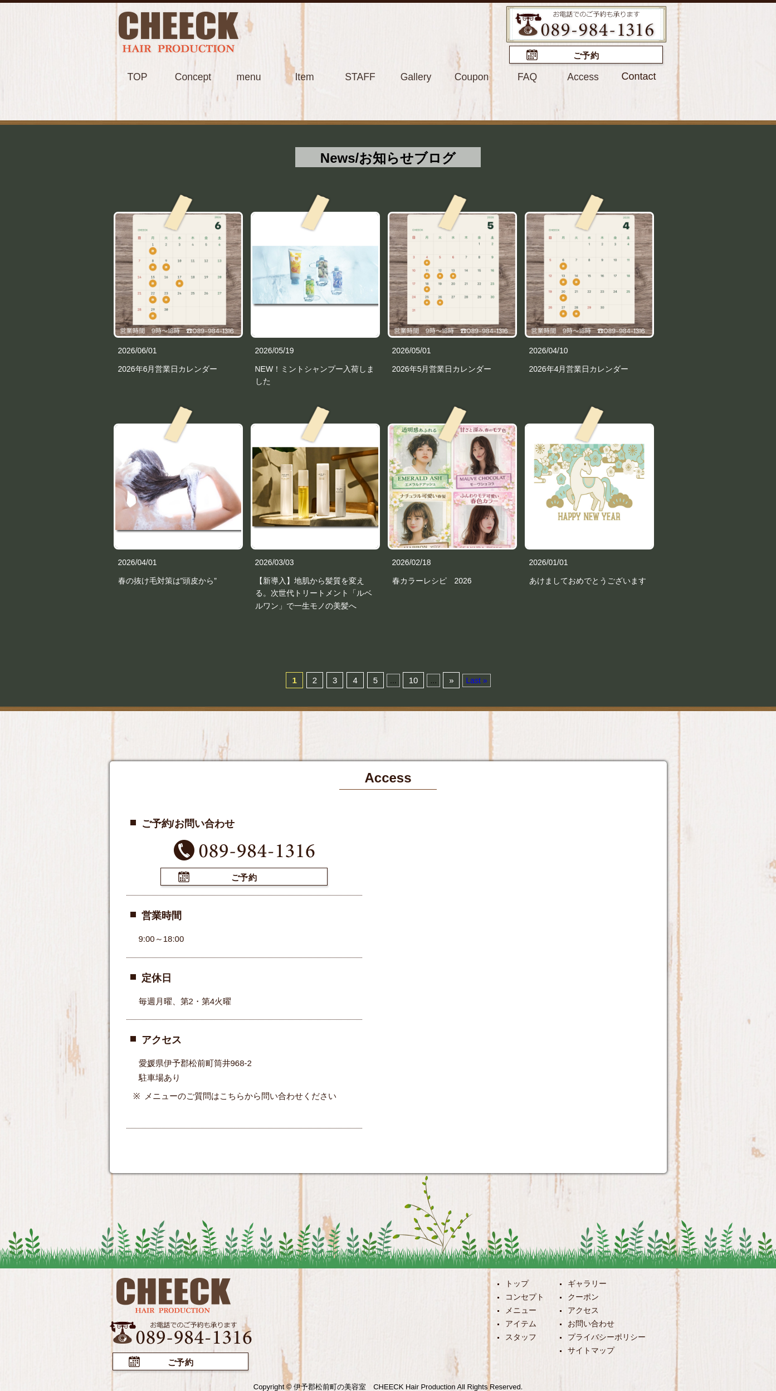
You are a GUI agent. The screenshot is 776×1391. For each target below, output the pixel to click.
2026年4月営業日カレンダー (579, 367)
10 (413, 679)
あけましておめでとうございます (587, 580)
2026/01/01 (548, 561)
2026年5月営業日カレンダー (442, 367)
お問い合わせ (591, 1321)
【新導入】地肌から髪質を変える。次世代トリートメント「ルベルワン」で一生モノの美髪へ (313, 593)
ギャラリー (587, 1281)
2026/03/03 (274, 561)
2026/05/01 (411, 350)
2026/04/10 (548, 350)
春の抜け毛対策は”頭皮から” (167, 580)
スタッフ (520, 1335)
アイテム (520, 1321)
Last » (476, 679)
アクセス (583, 1308)
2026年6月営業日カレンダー (168, 367)
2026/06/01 (137, 350)
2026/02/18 (411, 561)
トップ (517, 1281)
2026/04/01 (137, 561)
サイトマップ (591, 1348)
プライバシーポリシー (607, 1335)
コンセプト (524, 1295)
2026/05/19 (274, 350)
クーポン (583, 1295)
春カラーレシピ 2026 (432, 580)
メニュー (520, 1308)
